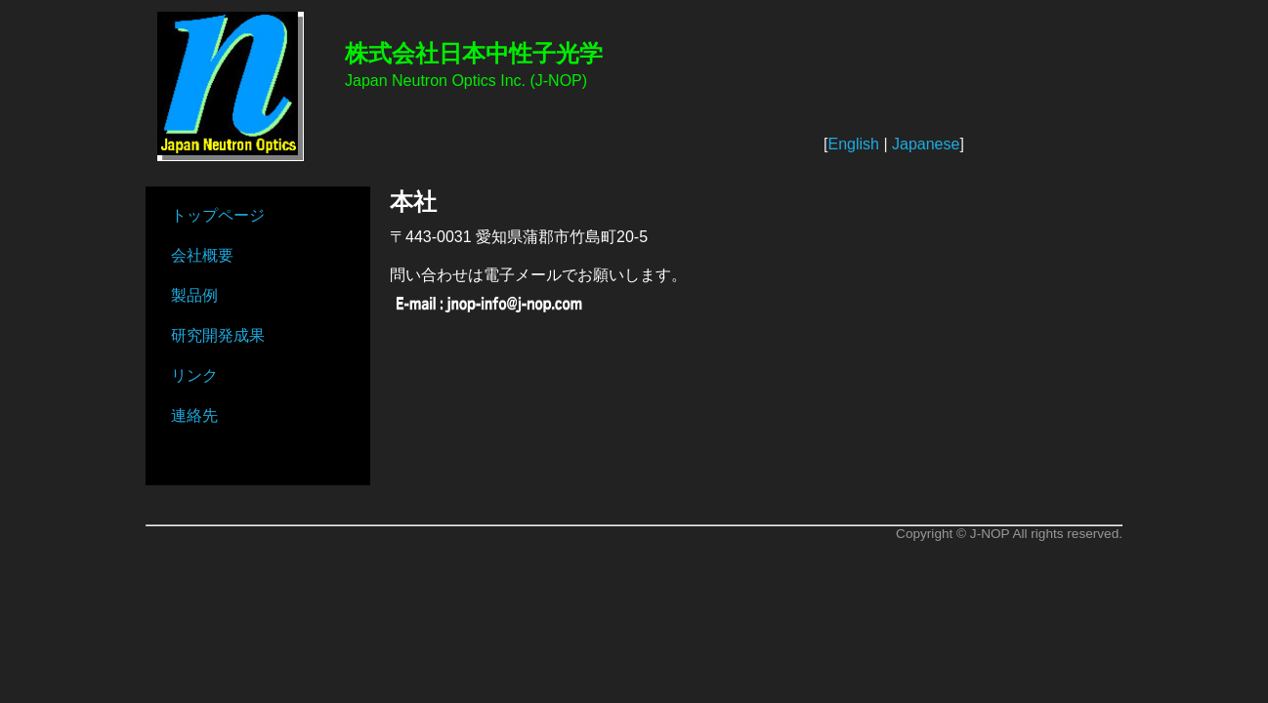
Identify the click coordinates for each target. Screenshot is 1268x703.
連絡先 (194, 415)
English (852, 144)
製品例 (194, 295)
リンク (194, 375)
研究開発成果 (218, 335)
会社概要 (202, 255)
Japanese (925, 144)
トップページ (218, 215)
